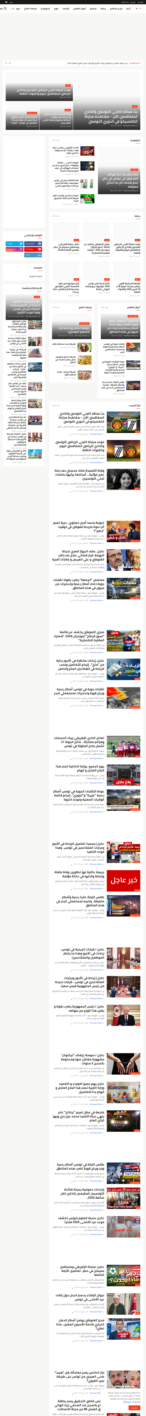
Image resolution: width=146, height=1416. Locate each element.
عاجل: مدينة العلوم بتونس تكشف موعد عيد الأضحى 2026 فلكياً (81, 1220)
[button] (12, 8)
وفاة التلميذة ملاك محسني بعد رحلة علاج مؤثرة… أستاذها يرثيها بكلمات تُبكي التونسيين (79, 475)
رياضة (103, 8)
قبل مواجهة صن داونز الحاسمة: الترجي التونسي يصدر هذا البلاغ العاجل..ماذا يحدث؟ (66, 288)
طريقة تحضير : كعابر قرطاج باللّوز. (66, 373)
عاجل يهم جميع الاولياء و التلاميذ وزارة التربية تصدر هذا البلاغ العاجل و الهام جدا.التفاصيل (79, 1088)
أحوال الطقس (79, 8)
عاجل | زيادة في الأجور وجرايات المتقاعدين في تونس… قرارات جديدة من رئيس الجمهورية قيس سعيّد (79, 982)
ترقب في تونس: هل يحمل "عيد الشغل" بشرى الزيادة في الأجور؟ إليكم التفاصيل (17, 388)
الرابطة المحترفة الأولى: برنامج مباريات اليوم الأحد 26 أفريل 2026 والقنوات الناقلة (128, 288)
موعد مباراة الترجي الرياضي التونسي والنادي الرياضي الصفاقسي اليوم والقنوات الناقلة (127, 248)
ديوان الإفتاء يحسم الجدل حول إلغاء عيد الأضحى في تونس (80, 1297)
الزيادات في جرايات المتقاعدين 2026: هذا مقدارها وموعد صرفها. (16, 353)
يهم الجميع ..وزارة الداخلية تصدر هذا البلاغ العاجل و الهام (80, 768)
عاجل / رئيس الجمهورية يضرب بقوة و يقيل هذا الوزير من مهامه (79, 1008)
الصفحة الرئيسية (35, 276)
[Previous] (9, 63)
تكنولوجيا (45, 8)
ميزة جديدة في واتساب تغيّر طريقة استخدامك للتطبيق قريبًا (66, 198)
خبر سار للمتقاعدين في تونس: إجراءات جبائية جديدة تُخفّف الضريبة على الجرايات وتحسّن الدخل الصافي (16, 422)
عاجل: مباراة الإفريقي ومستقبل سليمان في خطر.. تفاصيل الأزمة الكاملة (66, 247)
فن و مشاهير (116, 8)
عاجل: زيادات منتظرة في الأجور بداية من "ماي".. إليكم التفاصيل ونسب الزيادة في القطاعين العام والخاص (80, 665)
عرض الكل (56, 140)
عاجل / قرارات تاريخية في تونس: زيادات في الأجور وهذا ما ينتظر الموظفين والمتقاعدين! (82, 953)
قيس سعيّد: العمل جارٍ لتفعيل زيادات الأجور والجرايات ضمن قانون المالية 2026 (97, 63)
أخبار (128, 8)
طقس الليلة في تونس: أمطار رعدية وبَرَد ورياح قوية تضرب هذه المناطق (80, 1166)
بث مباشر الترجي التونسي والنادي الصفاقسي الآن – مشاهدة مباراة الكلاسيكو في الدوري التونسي (81, 418)
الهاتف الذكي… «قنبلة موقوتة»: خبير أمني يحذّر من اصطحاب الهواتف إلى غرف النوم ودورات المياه (65, 166)
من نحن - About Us (128, 2)
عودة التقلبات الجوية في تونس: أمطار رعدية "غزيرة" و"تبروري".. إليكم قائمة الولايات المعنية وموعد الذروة (113, 367)
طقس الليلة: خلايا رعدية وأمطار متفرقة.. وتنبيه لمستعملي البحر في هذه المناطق (112, 386)
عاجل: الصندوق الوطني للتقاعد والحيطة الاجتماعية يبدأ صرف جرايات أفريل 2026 (17, 326)
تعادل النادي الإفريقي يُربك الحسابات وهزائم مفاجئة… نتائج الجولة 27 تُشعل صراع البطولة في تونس (79, 742)
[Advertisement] (73, 37)
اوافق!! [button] (134, 1408)
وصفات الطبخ (30, 8)
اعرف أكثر (127, 1402)
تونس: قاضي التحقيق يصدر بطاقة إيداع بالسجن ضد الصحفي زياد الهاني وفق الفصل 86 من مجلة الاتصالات (79, 1405)
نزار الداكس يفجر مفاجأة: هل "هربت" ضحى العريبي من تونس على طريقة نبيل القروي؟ (79, 1377)
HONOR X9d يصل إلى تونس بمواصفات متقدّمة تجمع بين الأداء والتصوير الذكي (66, 183)
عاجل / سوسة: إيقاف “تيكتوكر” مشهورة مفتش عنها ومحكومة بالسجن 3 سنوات (82, 1059)
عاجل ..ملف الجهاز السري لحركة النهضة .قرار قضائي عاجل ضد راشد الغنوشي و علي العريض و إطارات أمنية (78, 555)
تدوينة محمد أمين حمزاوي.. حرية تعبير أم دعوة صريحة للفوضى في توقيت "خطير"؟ (78, 527)
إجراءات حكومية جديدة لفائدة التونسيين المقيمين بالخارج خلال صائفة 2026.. (82, 1194)
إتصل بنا (140, 2)
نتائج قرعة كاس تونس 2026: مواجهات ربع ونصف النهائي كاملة (97, 286)
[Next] (6, 63)
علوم (56, 8)
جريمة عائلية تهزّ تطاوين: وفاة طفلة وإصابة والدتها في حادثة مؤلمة (79, 874)
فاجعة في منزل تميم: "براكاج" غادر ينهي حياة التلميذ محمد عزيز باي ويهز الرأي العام (78, 1116)
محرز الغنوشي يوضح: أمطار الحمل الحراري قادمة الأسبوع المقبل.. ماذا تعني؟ (80, 1324)
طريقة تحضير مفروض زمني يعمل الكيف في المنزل (65, 360)
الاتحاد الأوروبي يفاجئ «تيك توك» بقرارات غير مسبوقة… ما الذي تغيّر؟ (65, 150)
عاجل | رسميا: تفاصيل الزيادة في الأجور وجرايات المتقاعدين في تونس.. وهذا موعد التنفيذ (78, 848)
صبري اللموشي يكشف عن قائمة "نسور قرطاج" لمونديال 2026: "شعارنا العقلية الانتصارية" (97, 248)
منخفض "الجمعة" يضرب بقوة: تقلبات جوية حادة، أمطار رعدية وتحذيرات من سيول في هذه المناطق (78, 584)
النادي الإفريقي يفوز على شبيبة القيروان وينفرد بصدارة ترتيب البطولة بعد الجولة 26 (16, 454)
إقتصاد (66, 8)
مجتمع (93, 8)
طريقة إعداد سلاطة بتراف (64, 344)
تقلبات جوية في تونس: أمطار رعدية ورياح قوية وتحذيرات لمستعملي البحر (113, 348)
